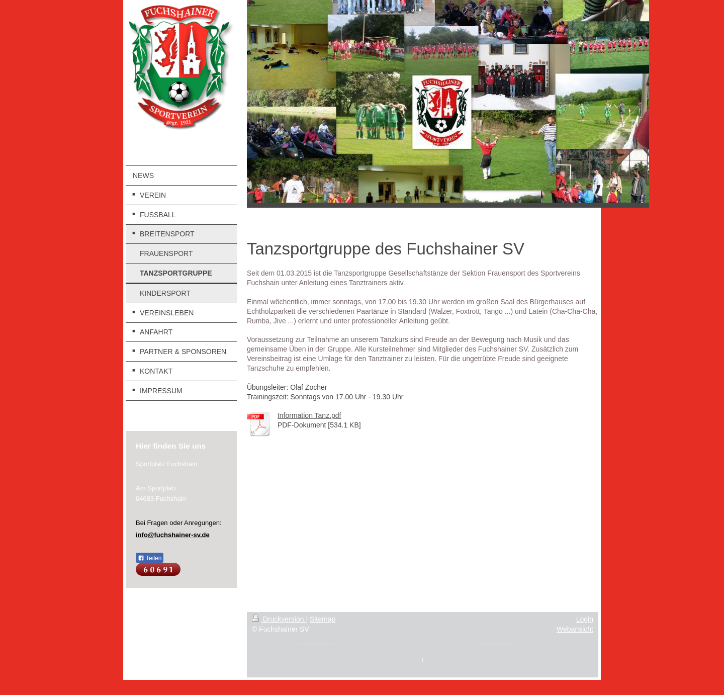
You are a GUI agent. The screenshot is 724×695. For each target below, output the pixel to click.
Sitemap (322, 619)
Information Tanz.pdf (309, 415)
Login (584, 619)
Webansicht (575, 629)
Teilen (149, 558)
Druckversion (279, 619)
